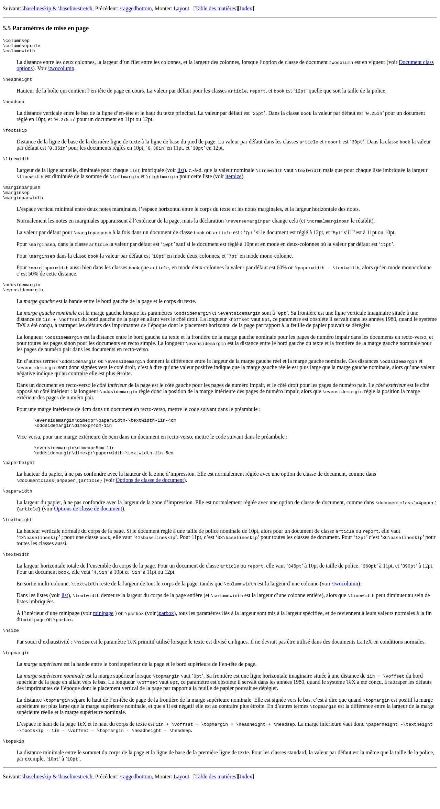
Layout (181, 8)
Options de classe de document (150, 497)
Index (246, 8)
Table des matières (215, 8)
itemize (234, 183)
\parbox (165, 634)
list (180, 177)
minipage (103, 634)
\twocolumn (61, 71)
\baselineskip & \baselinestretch (57, 8)
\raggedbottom (136, 8)
